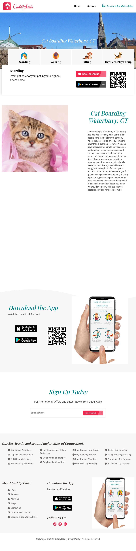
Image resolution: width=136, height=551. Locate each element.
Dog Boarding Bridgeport (53, 458)
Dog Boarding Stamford (52, 462)
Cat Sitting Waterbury (19, 459)
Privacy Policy (73, 539)
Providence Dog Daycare (117, 459)
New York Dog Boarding (85, 463)
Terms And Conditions (20, 512)
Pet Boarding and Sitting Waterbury (53, 452)
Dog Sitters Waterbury (19, 450)
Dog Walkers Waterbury (20, 454)
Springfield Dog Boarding (118, 454)
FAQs (12, 490)
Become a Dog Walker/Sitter (120, 6)
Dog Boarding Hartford (84, 454)
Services (91, 6)
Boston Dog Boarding (116, 450)
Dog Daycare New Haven (85, 450)
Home (77, 6)
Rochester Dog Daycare (117, 463)
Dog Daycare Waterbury (85, 459)
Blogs (12, 503)
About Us (13, 499)
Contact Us (14, 508)
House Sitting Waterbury (20, 463)
